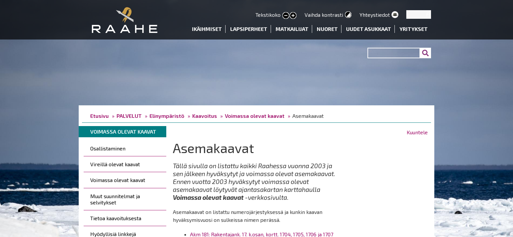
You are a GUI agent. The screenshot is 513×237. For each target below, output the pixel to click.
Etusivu (99, 116)
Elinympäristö (166, 116)
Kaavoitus (204, 116)
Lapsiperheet (248, 29)
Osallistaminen (107, 148)
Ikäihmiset (207, 29)
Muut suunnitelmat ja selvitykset (115, 199)
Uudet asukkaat (368, 29)
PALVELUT (129, 116)
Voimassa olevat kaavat (254, 116)
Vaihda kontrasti (324, 15)
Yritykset (413, 29)
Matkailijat (292, 29)
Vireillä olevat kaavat (115, 164)
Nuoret (327, 29)
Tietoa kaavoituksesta (115, 218)
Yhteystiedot (375, 15)
